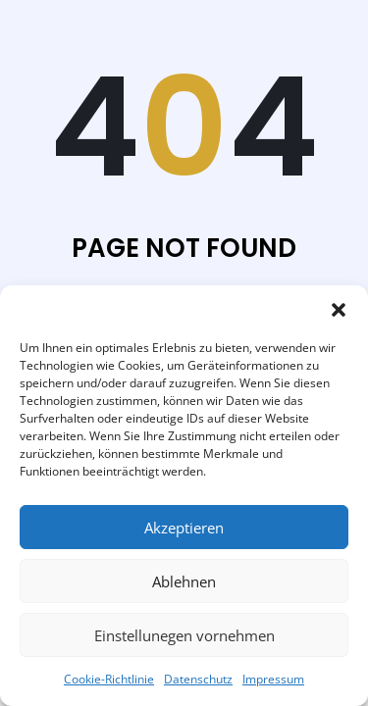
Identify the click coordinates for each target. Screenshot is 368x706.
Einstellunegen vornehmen (184, 635)
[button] (338, 310)
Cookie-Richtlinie (109, 679)
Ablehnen (184, 581)
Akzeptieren (184, 527)
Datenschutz (198, 679)
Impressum (273, 679)
